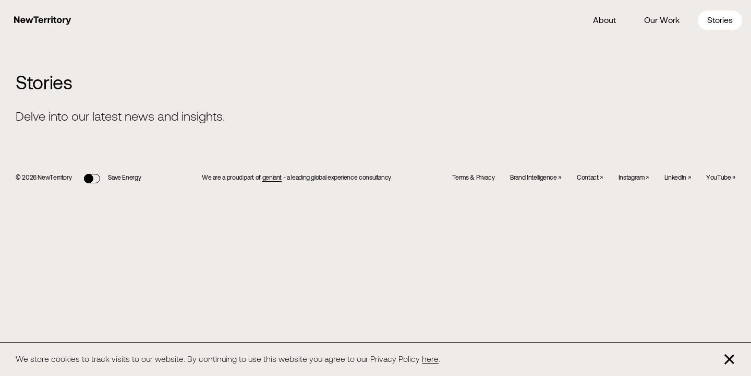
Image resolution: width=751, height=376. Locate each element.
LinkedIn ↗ (677, 177)
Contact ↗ (590, 177)
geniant (272, 177)
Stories (720, 20)
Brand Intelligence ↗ (535, 177)
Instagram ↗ (634, 177)
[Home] (42, 20)
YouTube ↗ (720, 177)
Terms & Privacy (473, 177)
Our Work (662, 20)
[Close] (729, 359)
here (430, 358)
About (604, 20)
